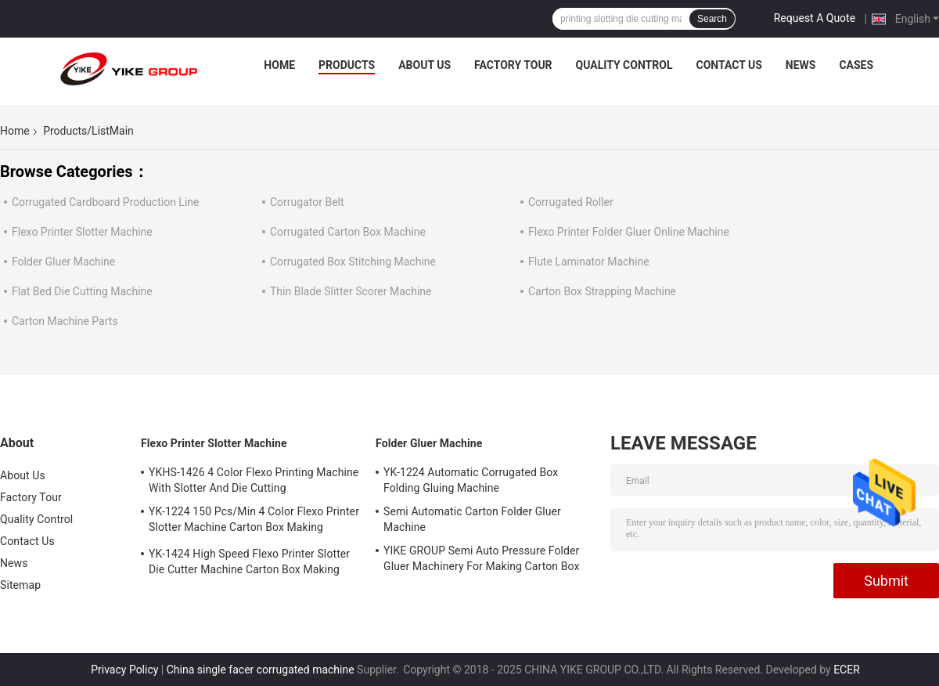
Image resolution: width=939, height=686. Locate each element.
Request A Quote (814, 18)
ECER (846, 669)
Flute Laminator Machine (588, 261)
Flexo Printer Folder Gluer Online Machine (628, 232)
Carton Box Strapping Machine (602, 291)
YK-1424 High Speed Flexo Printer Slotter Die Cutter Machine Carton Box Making (249, 561)
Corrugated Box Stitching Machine (353, 261)
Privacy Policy (124, 669)
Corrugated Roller (570, 202)
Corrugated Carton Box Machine (348, 232)
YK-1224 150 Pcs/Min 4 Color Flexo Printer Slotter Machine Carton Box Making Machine (254, 521)
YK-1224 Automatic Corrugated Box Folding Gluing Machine (470, 480)
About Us (424, 65)
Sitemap (20, 585)
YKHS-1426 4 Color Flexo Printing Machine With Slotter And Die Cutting (253, 480)
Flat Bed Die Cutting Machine (82, 291)
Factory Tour (513, 65)
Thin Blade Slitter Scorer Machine (350, 291)
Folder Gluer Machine (63, 261)
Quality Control (624, 65)
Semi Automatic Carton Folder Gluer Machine (472, 519)
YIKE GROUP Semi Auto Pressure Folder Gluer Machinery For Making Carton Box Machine (481, 560)
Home (279, 65)
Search (712, 18)
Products (346, 65)
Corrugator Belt (307, 202)
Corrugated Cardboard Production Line (105, 202)
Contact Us (728, 65)
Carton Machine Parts (65, 321)
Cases (856, 65)
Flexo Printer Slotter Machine (82, 232)
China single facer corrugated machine (260, 669)
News (801, 65)
